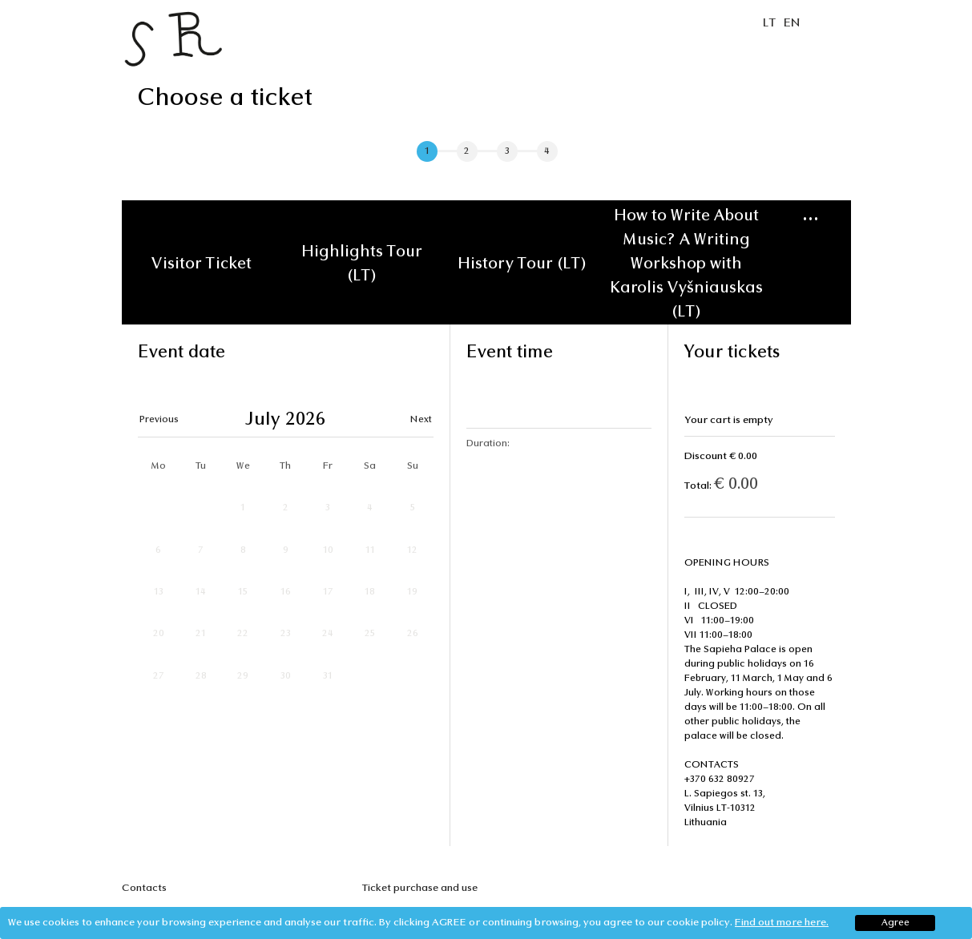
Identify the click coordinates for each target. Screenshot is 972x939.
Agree (895, 923)
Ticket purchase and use (420, 888)
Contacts (144, 888)
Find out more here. (782, 922)
